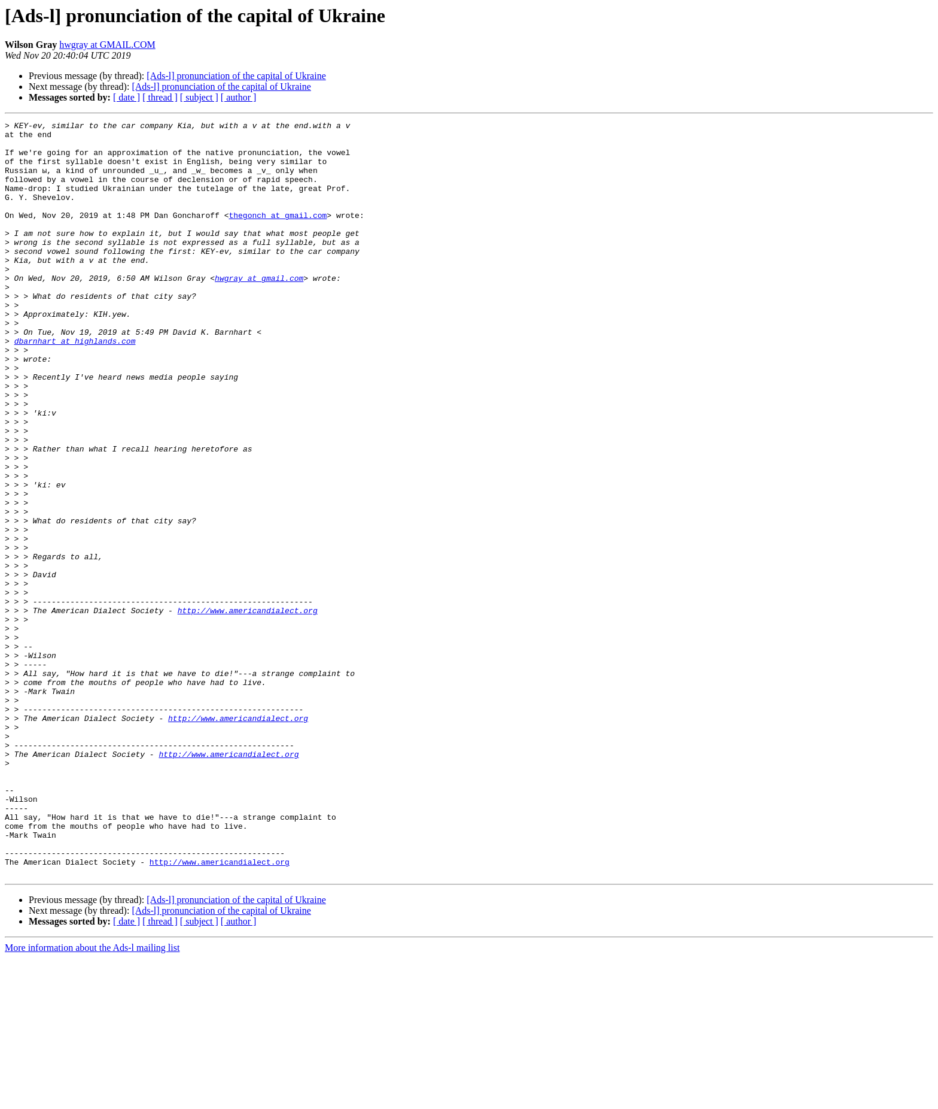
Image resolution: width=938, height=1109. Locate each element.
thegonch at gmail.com (278, 234)
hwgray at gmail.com (259, 310)
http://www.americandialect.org (248, 709)
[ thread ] (160, 97)
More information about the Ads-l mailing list (92, 1098)
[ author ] (239, 97)
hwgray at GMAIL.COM (107, 45)
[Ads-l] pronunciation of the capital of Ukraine (236, 76)
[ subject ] (199, 97)
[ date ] (126, 97)
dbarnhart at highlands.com (75, 385)
